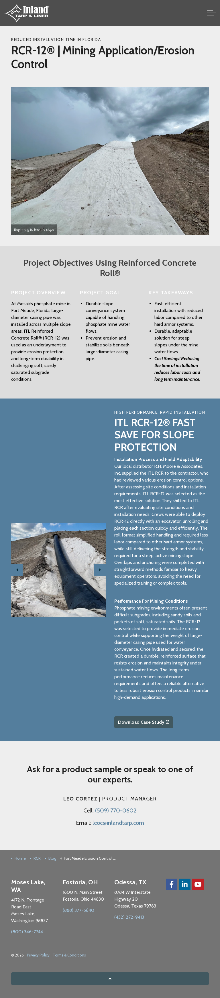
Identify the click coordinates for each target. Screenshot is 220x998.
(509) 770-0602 (116, 810)
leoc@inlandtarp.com (118, 822)
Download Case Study (144, 722)
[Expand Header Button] (211, 13)
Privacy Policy (38, 955)
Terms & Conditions (69, 955)
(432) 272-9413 (129, 917)
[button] (110, 978)
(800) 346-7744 (27, 931)
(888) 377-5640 (78, 910)
